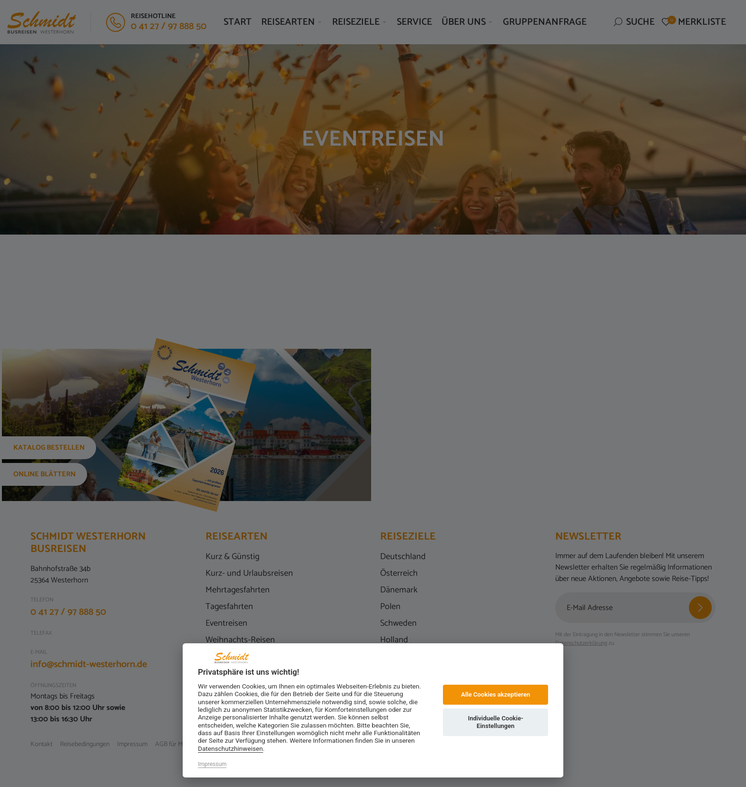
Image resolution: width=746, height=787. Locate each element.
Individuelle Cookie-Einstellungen (495, 722)
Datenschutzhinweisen (230, 748)
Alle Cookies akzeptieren (495, 694)
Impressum (212, 764)
